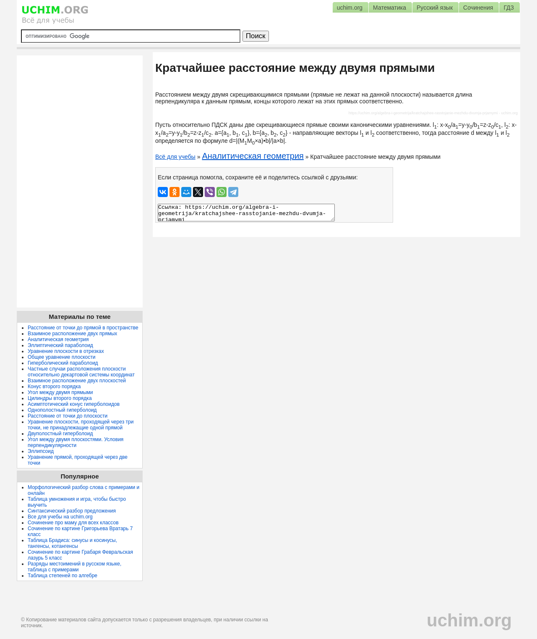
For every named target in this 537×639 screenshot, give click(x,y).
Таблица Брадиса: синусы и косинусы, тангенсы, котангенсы (72, 543)
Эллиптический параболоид (60, 345)
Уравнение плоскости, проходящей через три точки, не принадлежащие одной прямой (80, 425)
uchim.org (469, 620)
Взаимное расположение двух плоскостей (77, 381)
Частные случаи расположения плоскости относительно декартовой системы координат (81, 372)
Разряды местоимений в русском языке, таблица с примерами (74, 567)
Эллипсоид (41, 451)
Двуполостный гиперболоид (60, 434)
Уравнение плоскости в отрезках (66, 351)
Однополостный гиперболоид (62, 410)
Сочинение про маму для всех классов (73, 523)
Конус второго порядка (54, 386)
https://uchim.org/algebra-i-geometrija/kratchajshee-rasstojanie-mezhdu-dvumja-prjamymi (423, 113)
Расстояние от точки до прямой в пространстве (83, 328)
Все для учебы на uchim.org (60, 517)
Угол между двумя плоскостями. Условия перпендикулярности (75, 442)
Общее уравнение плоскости (61, 357)
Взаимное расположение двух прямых (72, 334)
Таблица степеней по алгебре (62, 576)
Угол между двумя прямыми (60, 392)
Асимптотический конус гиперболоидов (74, 404)
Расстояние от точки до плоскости (67, 416)
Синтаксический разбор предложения (72, 511)
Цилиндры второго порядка (60, 398)
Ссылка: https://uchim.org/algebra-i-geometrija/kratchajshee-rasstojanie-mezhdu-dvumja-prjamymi (246, 212)
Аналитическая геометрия (253, 155)
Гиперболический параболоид (63, 363)
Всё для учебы (175, 156)
